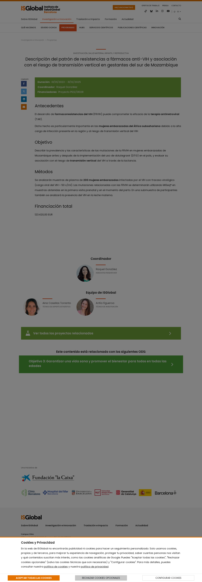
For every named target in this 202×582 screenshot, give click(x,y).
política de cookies (56, 566)
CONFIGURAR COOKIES (168, 578)
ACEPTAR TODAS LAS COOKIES (34, 578)
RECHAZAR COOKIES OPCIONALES (101, 578)
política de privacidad (94, 566)
